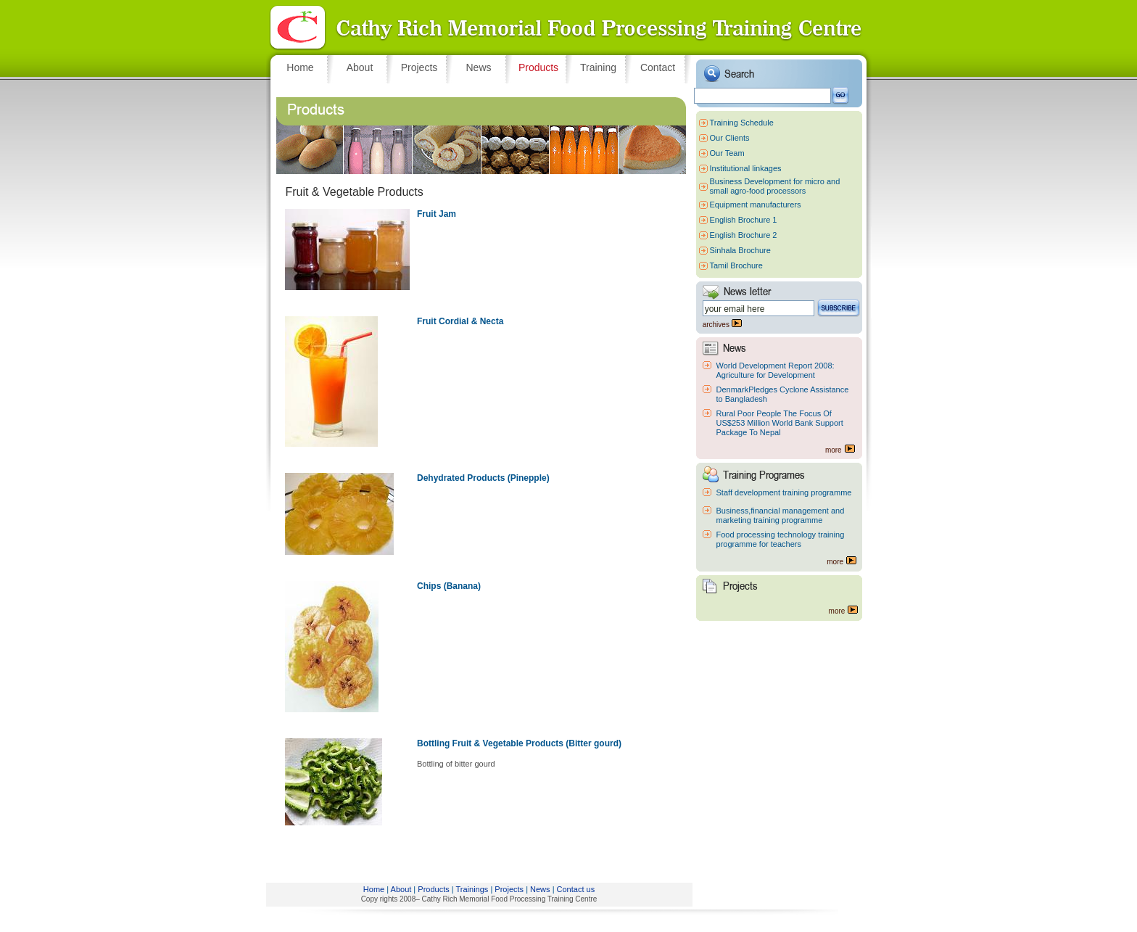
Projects (509, 889)
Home (373, 889)
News (540, 889)
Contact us (576, 889)
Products (433, 889)
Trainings (472, 889)
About (401, 889)
